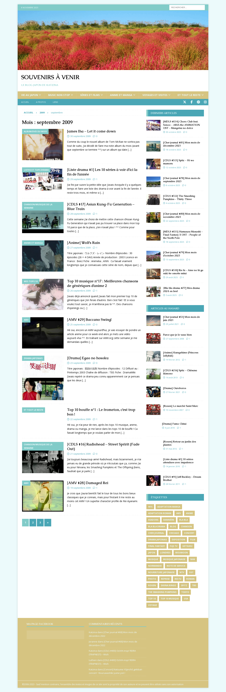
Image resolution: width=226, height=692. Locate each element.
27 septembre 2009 (80, 247)
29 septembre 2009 (80, 179)
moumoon (181, 552)
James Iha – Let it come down (91, 131)
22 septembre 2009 (80, 419)
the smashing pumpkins (162, 591)
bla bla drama (156, 526)
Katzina (93, 632)
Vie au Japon (29, 95)
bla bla (183, 519)
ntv (182, 571)
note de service (176, 565)
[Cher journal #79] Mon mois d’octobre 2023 (180, 253)
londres (165, 552)
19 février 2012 (173, 359)
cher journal (156, 532)
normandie (155, 565)
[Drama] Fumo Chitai (174, 423)
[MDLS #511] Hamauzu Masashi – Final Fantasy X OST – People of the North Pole (183, 234)
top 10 (152, 598)
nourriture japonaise (161, 571)
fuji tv (173, 545)
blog (173, 526)
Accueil (25, 102)
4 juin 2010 (170, 427)
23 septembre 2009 (80, 362)
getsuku (187, 545)
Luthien (93, 659)
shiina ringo (168, 585)
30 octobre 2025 (173, 131)
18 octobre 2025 (173, 149)
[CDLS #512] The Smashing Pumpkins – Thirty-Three (179, 197)
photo (152, 578)
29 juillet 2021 (172, 324)
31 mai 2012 (171, 448)
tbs (194, 585)
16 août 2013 (172, 377)
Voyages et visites (154, 95)
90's (150, 506)
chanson (186, 526)
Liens (55, 102)
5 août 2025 (171, 295)
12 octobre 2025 (173, 167)
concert (189, 532)
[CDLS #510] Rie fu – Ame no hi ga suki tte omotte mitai (183, 271)
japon (151, 552)
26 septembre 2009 (80, 290)
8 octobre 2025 (173, 185)
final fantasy (156, 545)
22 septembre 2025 (175, 220)
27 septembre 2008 (175, 338)
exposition (178, 539)
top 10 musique (170, 598)
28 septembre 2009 (80, 213)
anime (189, 513)
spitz (184, 585)
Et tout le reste (189, 95)
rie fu (178, 578)
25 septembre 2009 (80, 324)
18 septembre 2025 (175, 241)
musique (153, 558)
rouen (152, 585)
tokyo (185, 591)
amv (178, 513)
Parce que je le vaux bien (177, 334)
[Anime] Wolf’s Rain (83, 242)
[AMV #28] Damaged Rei (87, 482)
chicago (174, 532)
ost (191, 571)
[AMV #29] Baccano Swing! (89, 319)
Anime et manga (121, 95)
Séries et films (90, 95)
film (192, 539)
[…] (129, 149)
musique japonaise (174, 558)
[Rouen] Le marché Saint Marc (180, 405)
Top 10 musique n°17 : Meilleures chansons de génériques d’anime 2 (102, 283)
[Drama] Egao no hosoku (88, 357)
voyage (152, 604)
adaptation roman (159, 513)
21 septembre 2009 (80, 453)
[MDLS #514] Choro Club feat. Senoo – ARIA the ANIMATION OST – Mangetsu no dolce (181, 124)
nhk (192, 558)
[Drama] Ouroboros (174, 387)
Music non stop (59, 95)
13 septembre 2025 (175, 259)
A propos (41, 102)
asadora (153, 519)
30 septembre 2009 (80, 136)
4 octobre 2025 (173, 202)
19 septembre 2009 (80, 487)
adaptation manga (168, 506)
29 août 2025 (172, 277)
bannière (168, 519)
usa (186, 598)
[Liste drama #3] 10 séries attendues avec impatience (178, 460)
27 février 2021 (173, 392)
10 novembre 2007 (174, 409)
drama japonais (157, 539)
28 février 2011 (173, 483)
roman (190, 578)
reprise (165, 578)
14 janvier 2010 (173, 466)
